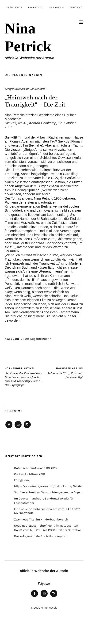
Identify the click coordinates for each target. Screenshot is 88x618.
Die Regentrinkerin (23, 75)
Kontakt (75, 7)
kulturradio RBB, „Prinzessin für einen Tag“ (64, 373)
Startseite (14, 7)
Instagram (56, 7)
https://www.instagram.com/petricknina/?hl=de (48, 486)
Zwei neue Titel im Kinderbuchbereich (41, 519)
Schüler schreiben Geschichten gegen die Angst (48, 492)
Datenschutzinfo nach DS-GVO (35, 468)
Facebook (35, 7)
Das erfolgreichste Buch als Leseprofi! (40, 536)
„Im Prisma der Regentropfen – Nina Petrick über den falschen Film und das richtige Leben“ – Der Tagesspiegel (24, 377)
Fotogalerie (22, 480)
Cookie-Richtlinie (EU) (29, 474)
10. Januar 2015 (36, 88)
